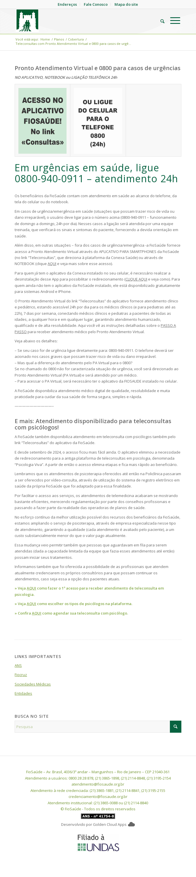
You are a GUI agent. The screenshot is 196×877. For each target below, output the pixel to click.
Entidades (23, 693)
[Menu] (172, 20)
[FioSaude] (82, 20)
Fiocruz (21, 674)
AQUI (52, 263)
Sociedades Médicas (33, 684)
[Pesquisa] (159, 20)
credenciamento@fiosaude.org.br (98, 796)
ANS (18, 665)
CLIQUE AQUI (136, 279)
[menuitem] (159, 20)
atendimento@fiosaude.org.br (97, 784)
